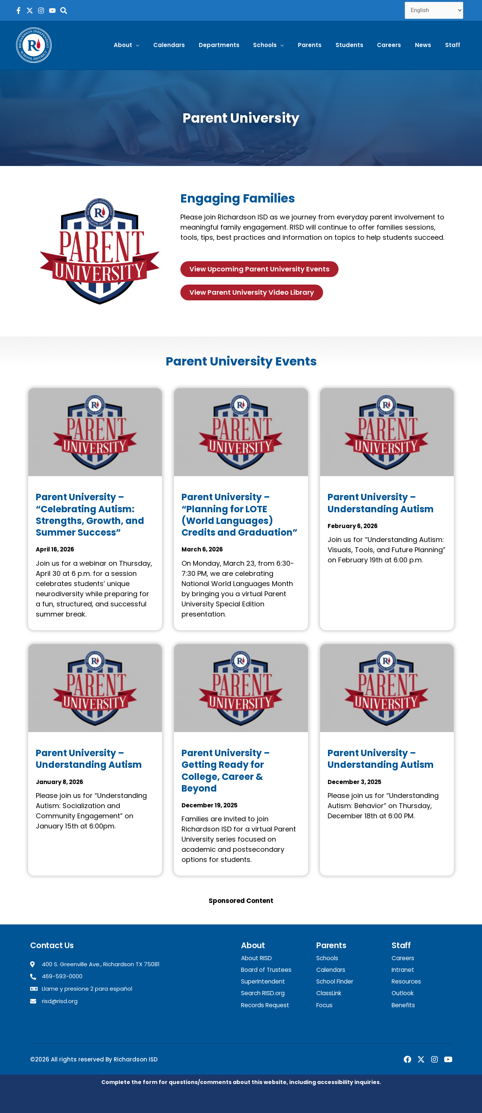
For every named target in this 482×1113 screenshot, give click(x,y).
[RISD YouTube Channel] (52, 10)
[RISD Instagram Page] (41, 10)
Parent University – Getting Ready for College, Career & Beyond (226, 771)
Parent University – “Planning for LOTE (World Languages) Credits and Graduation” (239, 515)
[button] (148, 45)
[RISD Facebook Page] (18, 10)
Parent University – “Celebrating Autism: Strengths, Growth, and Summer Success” (90, 515)
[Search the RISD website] (63, 10)
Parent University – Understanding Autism (381, 503)
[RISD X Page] (29, 10)
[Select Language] (434, 10)
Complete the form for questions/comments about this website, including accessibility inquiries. (241, 1081)
